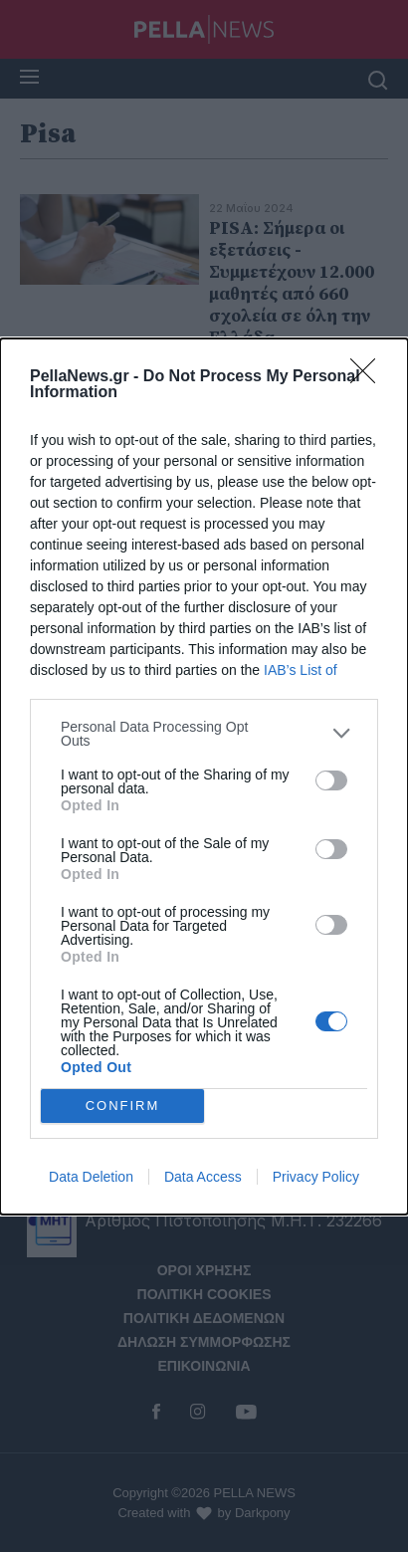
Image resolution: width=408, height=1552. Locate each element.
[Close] (369, 377)
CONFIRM (123, 1105)
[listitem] (204, 734)
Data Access (203, 1177)
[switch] (331, 780)
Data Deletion (91, 1177)
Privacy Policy (316, 1177)
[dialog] (204, 776)
